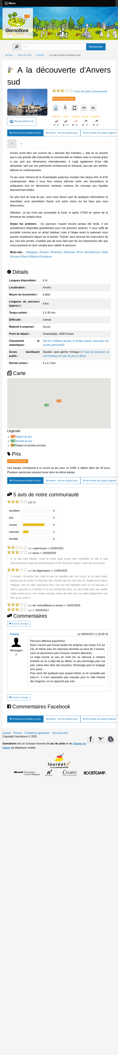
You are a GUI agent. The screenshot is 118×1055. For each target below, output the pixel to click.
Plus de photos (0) (21, 121)
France (14, 634)
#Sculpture (45, 256)
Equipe (7, 733)
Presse (18, 733)
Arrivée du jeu (24, 441)
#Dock (24, 256)
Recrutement (60, 733)
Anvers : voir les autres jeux (62, 132)
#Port (79, 252)
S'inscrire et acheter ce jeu (25, 132)
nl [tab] (21, 144)
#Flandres (56, 252)
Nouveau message (18, 624)
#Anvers (44, 252)
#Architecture (92, 252)
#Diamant (69, 252)
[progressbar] (36, 510)
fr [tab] (12, 144)
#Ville (104, 252)
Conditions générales (37, 733)
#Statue (33, 256)
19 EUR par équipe (64, 98)
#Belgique (32, 252)
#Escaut (15, 256)
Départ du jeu (24, 436)
